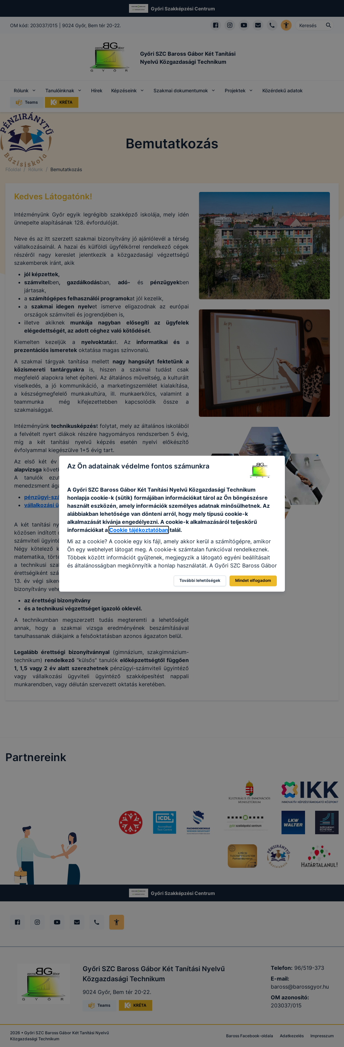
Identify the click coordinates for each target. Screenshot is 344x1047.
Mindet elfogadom (253, 580)
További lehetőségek (199, 580)
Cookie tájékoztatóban (138, 530)
